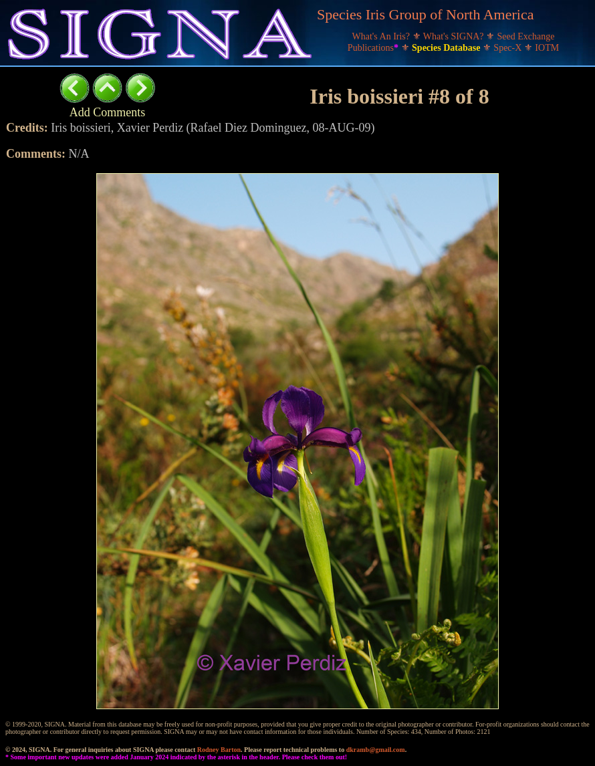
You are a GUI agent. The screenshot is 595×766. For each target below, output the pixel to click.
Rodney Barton (219, 749)
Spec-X (508, 48)
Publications (374, 48)
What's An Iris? (382, 36)
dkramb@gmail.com (375, 749)
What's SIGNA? (454, 36)
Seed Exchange (526, 36)
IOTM (547, 48)
